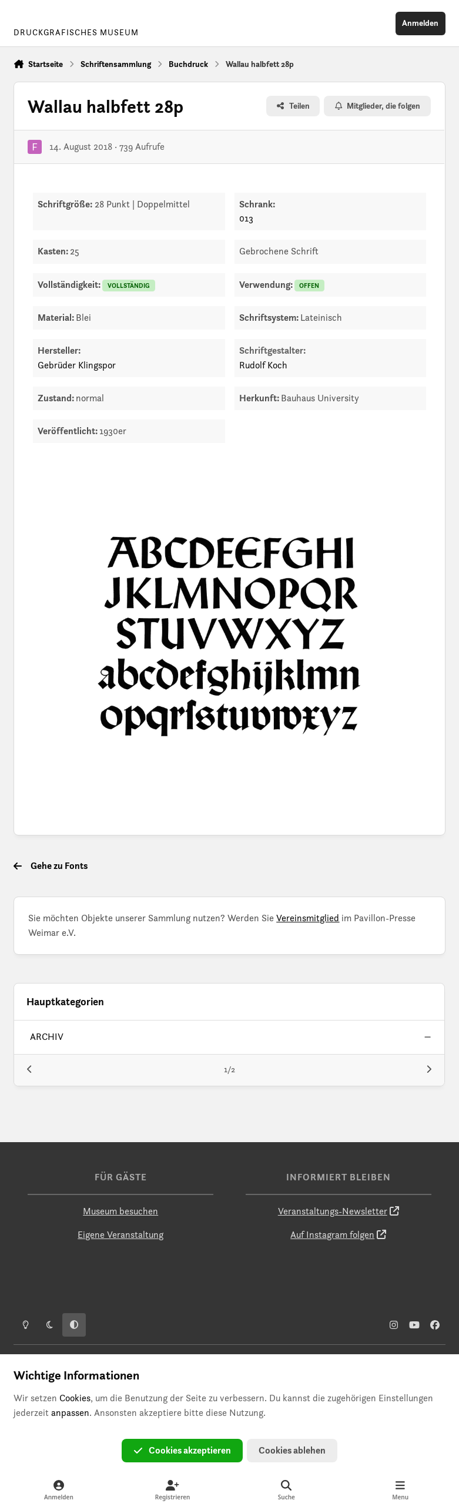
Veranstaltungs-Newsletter (332, 1211)
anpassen (70, 1412)
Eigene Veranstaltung (120, 1234)
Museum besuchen (120, 1211)
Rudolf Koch (263, 365)
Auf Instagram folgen (332, 1234)
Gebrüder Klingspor (77, 365)
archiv (47, 1036)
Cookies (75, 1398)
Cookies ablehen (292, 1450)
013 (246, 218)
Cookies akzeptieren (182, 1450)
